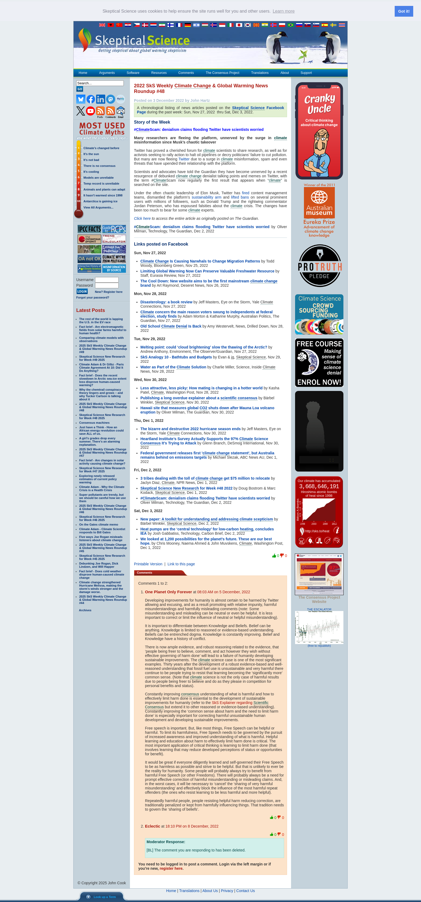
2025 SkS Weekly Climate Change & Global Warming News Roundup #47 (103, 452)
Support (306, 72)
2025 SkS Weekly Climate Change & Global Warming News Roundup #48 (103, 407)
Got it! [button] (403, 11)
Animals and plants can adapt (104, 189)
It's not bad (91, 159)
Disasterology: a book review (166, 302)
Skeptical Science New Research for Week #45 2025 (102, 557)
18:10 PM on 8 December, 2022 (192, 826)
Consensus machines (94, 422)
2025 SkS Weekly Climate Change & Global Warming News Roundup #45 (103, 547)
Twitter (184, 159)
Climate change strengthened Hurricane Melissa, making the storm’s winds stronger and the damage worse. (101, 586)
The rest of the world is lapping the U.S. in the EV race (101, 320)
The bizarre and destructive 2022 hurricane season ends (190, 428)
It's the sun (91, 153)
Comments (186, 72)
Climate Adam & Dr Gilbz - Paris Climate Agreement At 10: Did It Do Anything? (101, 367)
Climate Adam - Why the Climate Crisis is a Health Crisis (101, 488)
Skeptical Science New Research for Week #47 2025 (102, 469)
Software (132, 72)
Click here (142, 218)
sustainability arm (207, 197)
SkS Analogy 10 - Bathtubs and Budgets (176, 357)
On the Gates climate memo (98, 524)
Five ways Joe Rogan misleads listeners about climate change (100, 538)
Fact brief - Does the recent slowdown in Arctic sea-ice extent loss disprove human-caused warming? (102, 379)
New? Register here (109, 291)
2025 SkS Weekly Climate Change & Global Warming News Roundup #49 (103, 348)
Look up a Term (105, 897)
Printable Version (148, 564)
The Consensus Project (222, 72)
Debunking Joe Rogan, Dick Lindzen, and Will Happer (98, 565)
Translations (260, 72)
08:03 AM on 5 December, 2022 (223, 592)
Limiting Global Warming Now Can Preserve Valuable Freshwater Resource (207, 271)
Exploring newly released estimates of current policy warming (98, 479)
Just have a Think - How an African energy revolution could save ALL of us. (101, 430)
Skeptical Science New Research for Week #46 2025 (102, 518)
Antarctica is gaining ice (101, 201)
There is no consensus (99, 165)
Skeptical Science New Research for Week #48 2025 (102, 416)
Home (83, 72)
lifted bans (240, 197)
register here (171, 868)
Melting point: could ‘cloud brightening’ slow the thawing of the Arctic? (203, 347)
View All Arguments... (98, 207)
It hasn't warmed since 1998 (103, 195)
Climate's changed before (101, 147)
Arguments (107, 72)
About (284, 72)
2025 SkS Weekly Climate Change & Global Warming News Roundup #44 (103, 599)
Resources (158, 72)
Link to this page (181, 564)
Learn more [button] (284, 11)
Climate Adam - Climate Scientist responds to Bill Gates (102, 530)
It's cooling (91, 171)
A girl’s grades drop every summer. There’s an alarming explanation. (99, 441)
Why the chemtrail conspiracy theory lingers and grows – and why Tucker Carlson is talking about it (101, 394)
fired (245, 193)
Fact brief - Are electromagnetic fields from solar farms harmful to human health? (102, 330)
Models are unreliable (99, 177)
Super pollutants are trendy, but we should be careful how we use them (102, 497)
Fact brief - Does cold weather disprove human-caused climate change (101, 574)
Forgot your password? (92, 297)
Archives (85, 610)
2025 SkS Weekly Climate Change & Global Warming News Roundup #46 (103, 508)
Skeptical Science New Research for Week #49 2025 (102, 358)
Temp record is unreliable (101, 183)
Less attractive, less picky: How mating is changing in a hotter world (201, 388)
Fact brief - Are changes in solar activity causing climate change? (102, 461)
